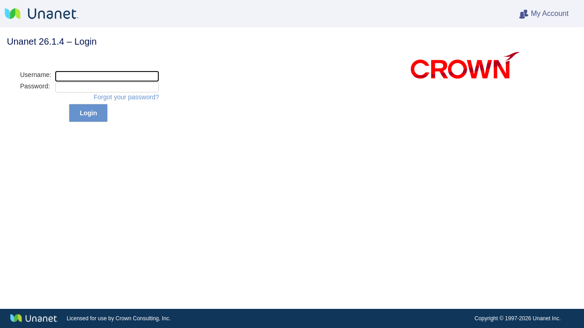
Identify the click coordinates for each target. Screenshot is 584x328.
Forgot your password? (126, 97)
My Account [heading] (551, 14)
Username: (35, 74)
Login (88, 113)
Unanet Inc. (547, 318)
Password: (35, 86)
